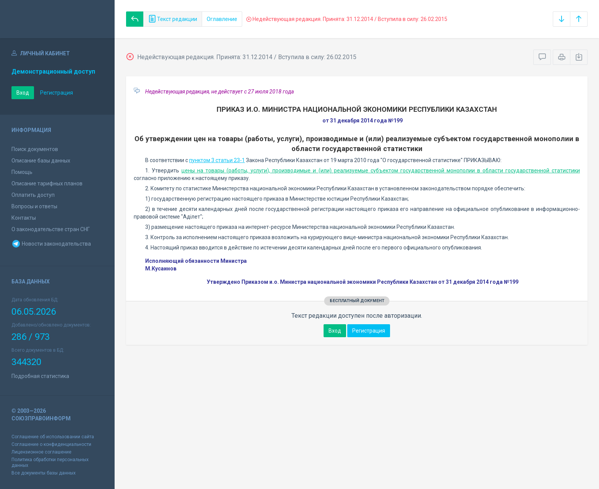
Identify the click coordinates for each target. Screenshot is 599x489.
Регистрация (56, 93)
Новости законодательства (51, 243)
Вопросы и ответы (34, 206)
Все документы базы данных (43, 473)
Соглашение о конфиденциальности (51, 444)
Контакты (23, 218)
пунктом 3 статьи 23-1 (217, 160)
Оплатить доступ (33, 195)
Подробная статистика (40, 376)
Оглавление (222, 19)
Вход (22, 93)
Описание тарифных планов (47, 183)
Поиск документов (34, 149)
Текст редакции (172, 19)
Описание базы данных (40, 161)
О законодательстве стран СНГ (50, 229)
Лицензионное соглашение (41, 452)
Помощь (21, 172)
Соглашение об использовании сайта (52, 436)
